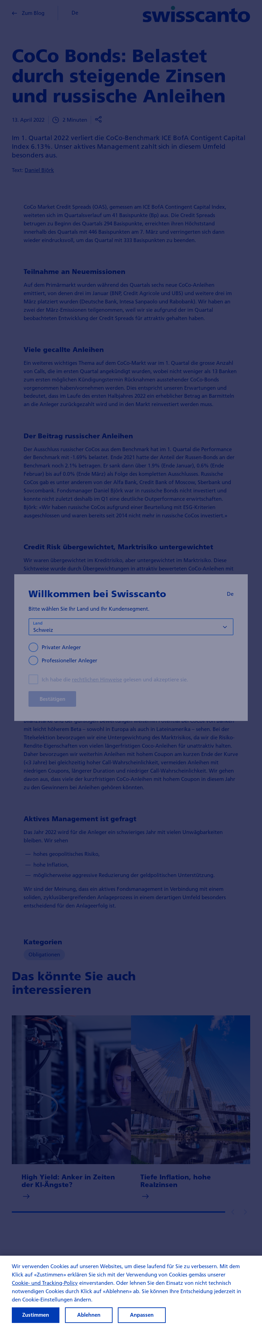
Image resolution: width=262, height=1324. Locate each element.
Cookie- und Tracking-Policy (45, 1289)
